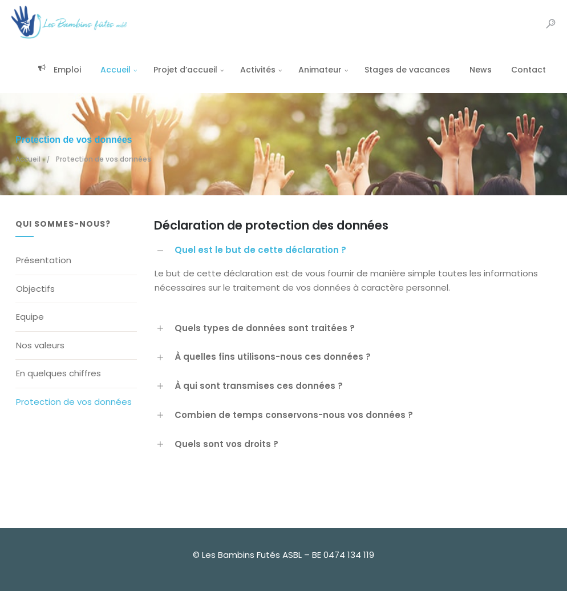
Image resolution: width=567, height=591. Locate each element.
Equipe (30, 317)
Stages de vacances (403, 69)
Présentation (43, 260)
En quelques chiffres (58, 373)
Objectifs (35, 289)
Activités (254, 69)
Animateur (316, 69)
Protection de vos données (74, 402)
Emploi (55, 69)
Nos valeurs (40, 345)
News (476, 69)
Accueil (111, 69)
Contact (524, 69)
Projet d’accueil (181, 69)
